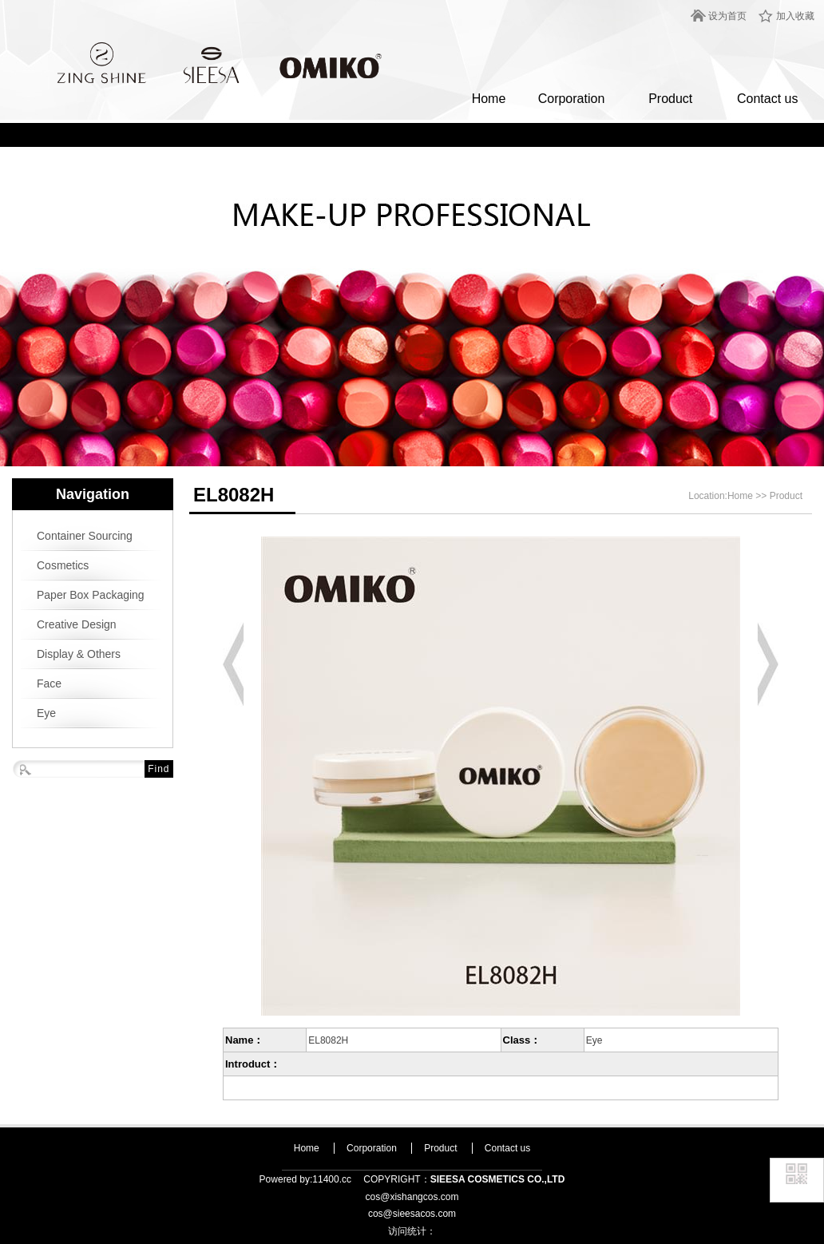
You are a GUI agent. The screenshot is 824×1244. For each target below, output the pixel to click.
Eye (46, 713)
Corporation (571, 98)
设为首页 (727, 16)
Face (49, 683)
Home (489, 98)
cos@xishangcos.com (412, 1196)
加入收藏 (795, 16)
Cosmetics (63, 565)
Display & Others (79, 654)
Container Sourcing (85, 535)
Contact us (767, 98)
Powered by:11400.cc (305, 1179)
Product (670, 98)
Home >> (748, 495)
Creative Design (77, 624)
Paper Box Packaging (91, 594)
